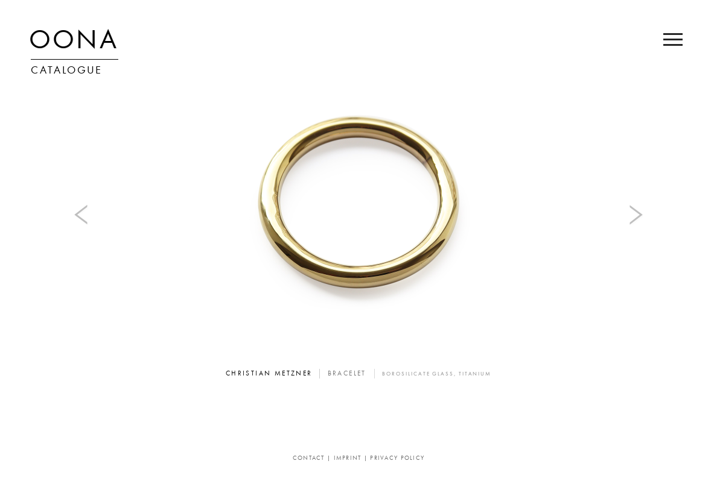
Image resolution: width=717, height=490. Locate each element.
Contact (309, 458)
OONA (73, 42)
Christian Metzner (269, 374)
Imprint (348, 458)
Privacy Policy (397, 458)
